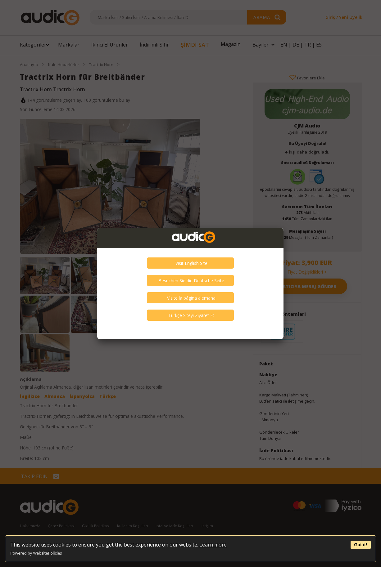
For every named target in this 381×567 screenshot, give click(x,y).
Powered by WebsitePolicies (36, 553)
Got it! (360, 544)
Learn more (213, 544)
